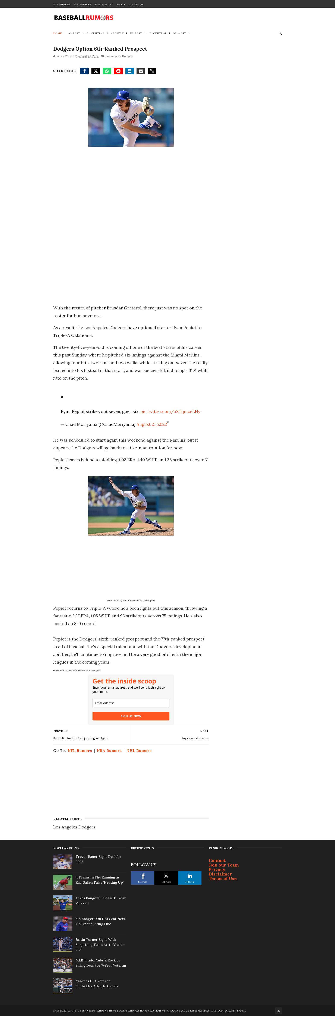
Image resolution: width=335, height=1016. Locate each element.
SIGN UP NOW (131, 716)
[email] (131, 702)
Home (57, 33)
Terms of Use (223, 878)
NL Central (158, 33)
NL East (136, 33)
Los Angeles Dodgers (119, 56)
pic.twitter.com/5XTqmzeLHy (170, 411)
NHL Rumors (104, 4)
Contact (217, 860)
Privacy (217, 869)
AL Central (96, 33)
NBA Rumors (82, 4)
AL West (117, 33)
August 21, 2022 (152, 424)
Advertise (136, 4)
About (120, 4)
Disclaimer (220, 874)
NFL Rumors (61, 4)
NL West (179, 33)
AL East (74, 33)
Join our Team (224, 865)
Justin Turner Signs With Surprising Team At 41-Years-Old (100, 944)
